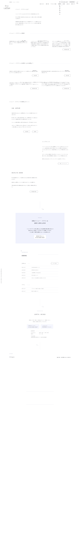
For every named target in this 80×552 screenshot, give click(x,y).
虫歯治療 (26, 229)
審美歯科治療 (66, 107)
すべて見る (55, 394)
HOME (10, 46)
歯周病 (35, 229)
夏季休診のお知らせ (35, 401)
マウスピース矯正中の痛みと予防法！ (38, 419)
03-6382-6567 (64, 2)
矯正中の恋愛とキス (35, 422)
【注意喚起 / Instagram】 (36, 403)
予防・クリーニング (63, 272)
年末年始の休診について (36, 398)
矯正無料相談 (72, 1)
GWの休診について (35, 406)
